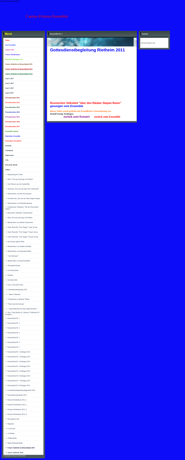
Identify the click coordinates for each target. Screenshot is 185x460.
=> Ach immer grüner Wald (14, 242)
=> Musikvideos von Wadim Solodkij (18, 246)
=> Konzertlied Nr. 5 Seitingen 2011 (17, 371)
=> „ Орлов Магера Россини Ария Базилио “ (21, 309)
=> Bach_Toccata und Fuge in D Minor (18, 218)
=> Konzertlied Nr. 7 (12, 347)
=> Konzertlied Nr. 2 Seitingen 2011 (17, 357)
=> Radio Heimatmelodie (14, 443)
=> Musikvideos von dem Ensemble (17, 261)
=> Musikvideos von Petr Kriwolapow (18, 194)
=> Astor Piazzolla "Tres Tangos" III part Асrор (21, 237)
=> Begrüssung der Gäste (14, 174)
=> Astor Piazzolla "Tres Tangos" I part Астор (21, 227)
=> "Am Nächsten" (12, 256)
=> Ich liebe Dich (11, 280)
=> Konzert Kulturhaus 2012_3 (16, 409)
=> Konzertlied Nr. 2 (12, 323)
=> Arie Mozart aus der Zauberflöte (17, 184)
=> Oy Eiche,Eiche (12, 270)
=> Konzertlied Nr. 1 (12, 318)
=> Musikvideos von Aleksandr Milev (18, 251)
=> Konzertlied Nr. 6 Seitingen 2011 (17, 376)
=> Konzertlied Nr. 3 (12, 328)
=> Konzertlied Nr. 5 (12, 337)
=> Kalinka (9, 275)
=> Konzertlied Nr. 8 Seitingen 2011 (17, 385)
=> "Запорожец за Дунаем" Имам (17, 299)
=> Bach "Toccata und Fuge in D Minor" (19, 179)
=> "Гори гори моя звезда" (14, 304)
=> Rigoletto (9, 424)
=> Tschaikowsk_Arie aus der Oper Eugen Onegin (22, 198)
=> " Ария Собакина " (13, 294)
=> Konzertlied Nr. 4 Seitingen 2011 (17, 366)
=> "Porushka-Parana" (13, 265)
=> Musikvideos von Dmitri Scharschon (19, 222)
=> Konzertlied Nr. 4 (12, 333)
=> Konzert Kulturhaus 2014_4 (16, 414)
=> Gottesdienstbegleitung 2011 (16, 289)
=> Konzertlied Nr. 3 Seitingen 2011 (17, 361)
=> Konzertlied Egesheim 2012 (16, 395)
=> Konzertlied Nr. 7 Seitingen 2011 (17, 381)
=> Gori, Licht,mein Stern (14, 285)
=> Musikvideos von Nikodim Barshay (18, 203)
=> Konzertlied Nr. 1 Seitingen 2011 (17, 352)
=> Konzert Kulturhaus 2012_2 (16, 405)
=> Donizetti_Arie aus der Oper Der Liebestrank (22, 189)
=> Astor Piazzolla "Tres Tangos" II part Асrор (21, 232)
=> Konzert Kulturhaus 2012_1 (16, 400)
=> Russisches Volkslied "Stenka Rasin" (19, 213)
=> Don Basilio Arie (12, 419)
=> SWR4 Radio (11, 438)
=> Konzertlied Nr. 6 (12, 342)
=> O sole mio (10, 429)
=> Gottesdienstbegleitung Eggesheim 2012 (20, 390)
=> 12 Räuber (10, 433)
